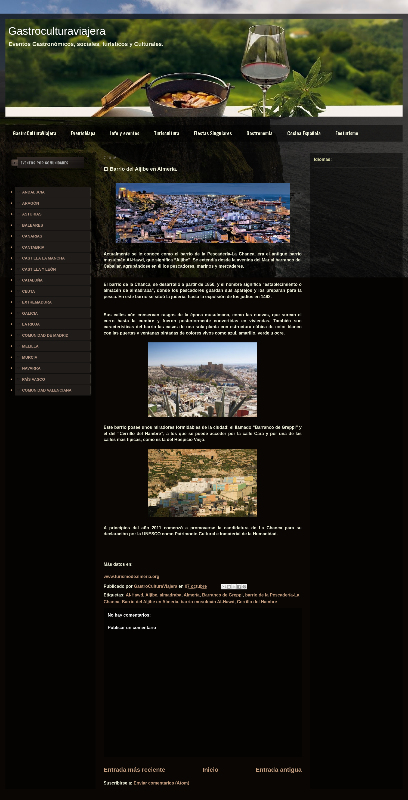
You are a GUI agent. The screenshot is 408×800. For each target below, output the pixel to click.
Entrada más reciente (134, 769)
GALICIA (30, 313)
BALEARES (32, 225)
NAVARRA (31, 368)
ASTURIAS (32, 214)
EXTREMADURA (37, 302)
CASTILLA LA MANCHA (43, 258)
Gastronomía (259, 133)
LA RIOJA (31, 324)
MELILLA (30, 346)
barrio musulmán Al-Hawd (207, 601)
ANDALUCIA (33, 192)
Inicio (210, 769)
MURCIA (29, 357)
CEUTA (28, 291)
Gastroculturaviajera (57, 31)
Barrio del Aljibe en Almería (150, 601)
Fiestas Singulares (213, 133)
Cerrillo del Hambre (257, 601)
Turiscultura (166, 133)
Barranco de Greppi (222, 595)
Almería (192, 595)
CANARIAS (32, 236)
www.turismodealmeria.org (131, 576)
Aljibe (151, 595)
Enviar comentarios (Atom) (161, 783)
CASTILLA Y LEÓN (39, 269)
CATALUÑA (32, 280)
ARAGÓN (30, 203)
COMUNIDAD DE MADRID (45, 335)
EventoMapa (83, 133)
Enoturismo (346, 133)
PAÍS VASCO (33, 379)
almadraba (170, 595)
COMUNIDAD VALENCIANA (47, 390)
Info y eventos (124, 133)
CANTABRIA (33, 247)
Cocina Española (304, 133)
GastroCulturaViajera (34, 133)
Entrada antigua (279, 769)
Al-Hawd (134, 595)
